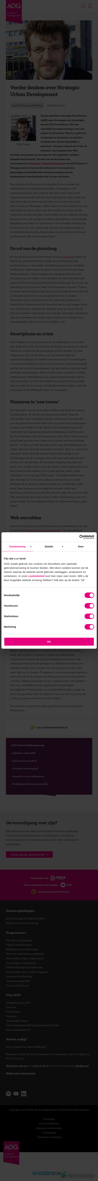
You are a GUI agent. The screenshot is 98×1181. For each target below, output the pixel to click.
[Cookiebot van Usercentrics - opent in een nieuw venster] (79, 537)
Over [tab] (81, 546)
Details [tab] (49, 546)
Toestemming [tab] (17, 546)
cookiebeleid (36, 576)
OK (49, 641)
